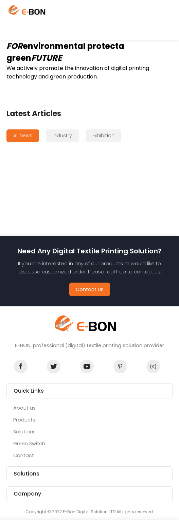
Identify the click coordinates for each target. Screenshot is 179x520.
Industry (62, 135)
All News (22, 135)
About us (24, 408)
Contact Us (90, 289)
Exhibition (103, 135)
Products (24, 419)
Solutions (24, 431)
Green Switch (29, 443)
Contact (23, 455)
